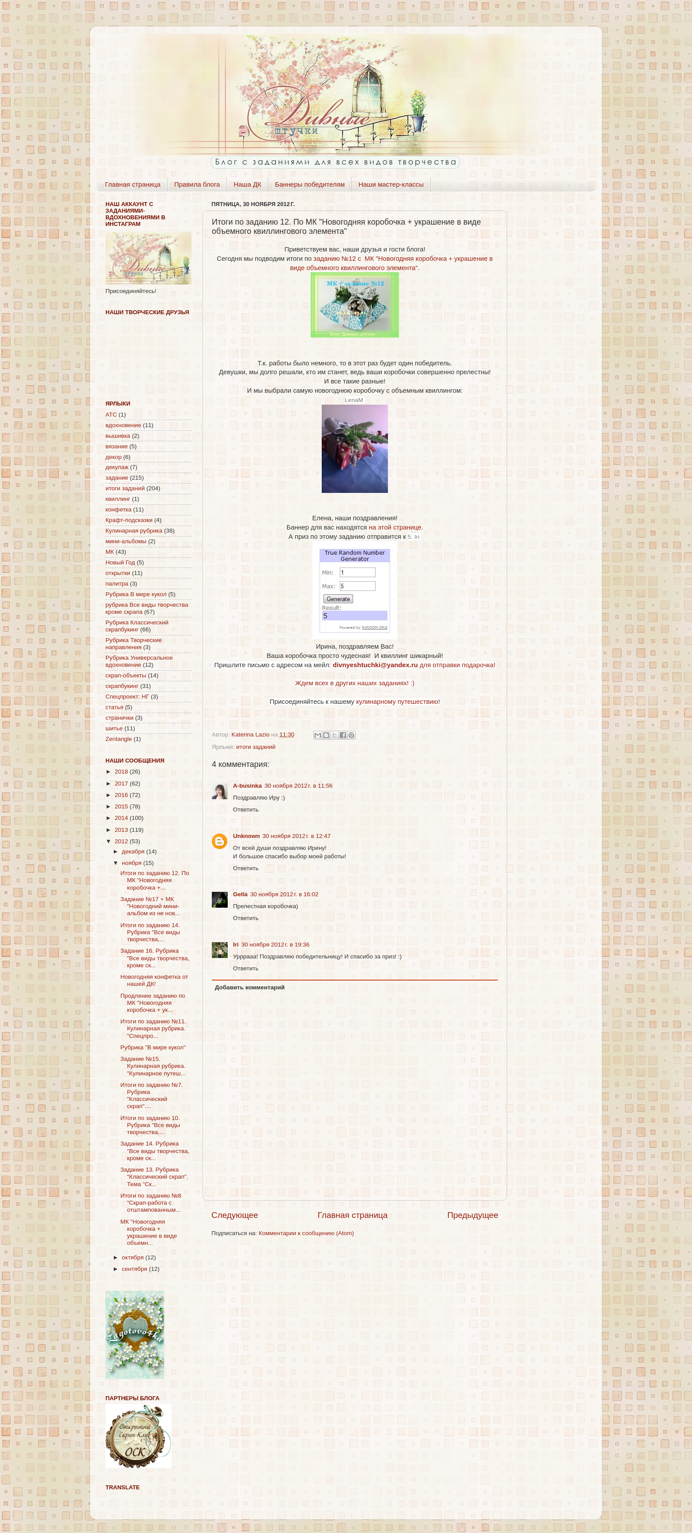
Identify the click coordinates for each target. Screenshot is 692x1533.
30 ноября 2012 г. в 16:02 (284, 894)
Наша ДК (247, 184)
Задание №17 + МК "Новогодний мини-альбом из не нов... (150, 906)
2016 (122, 795)
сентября (135, 1269)
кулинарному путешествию (397, 701)
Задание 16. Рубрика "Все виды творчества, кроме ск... (155, 957)
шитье (114, 728)
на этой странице (395, 527)
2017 (122, 783)
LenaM (355, 400)
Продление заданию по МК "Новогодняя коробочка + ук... (152, 1002)
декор (113, 457)
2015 (122, 806)
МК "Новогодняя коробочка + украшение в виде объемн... (148, 1232)
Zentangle (118, 739)
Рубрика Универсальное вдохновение (139, 661)
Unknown (246, 836)
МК (109, 552)
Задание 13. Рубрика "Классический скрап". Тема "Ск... (154, 1176)
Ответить (246, 809)
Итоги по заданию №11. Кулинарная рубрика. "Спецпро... (153, 1028)
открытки (117, 573)
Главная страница (133, 184)
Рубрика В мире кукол (135, 594)
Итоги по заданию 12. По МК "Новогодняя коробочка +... (154, 880)
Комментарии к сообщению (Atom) (306, 1233)
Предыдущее (472, 1215)
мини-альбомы (126, 541)
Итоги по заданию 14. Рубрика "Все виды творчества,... (150, 932)
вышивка (117, 435)
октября (133, 1257)
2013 (122, 830)
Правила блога (197, 184)
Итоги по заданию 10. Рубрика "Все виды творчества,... (150, 1125)
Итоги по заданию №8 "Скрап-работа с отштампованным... (150, 1202)
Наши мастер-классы (391, 184)
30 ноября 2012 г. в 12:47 (297, 836)
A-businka (247, 785)
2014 (122, 818)
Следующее (234, 1215)
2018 (122, 771)
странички (119, 717)
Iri (236, 944)
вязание (116, 446)
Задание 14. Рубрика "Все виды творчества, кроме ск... (155, 1150)
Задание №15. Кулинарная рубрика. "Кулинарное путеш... (153, 1066)
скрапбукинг (122, 686)
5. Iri (414, 537)
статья (114, 707)
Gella (240, 894)
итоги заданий (255, 747)
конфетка (118, 509)
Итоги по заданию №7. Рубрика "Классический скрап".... (151, 1096)
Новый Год (120, 562)
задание (116, 477)
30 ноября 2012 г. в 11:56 (298, 785)
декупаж (116, 467)
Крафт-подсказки (129, 520)
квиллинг (117, 499)
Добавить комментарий (250, 987)
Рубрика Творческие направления (133, 643)
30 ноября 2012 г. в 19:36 (275, 944)
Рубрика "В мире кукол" (153, 1047)
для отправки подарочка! (414, 665)
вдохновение (123, 425)
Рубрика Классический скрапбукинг (137, 626)
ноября (132, 863)
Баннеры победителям (310, 184)
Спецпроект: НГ (127, 696)
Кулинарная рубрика (133, 530)
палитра (116, 583)
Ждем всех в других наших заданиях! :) (354, 683)
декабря (134, 851)
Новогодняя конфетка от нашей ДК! (154, 980)
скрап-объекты (125, 675)
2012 (122, 841)
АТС (111, 414)
